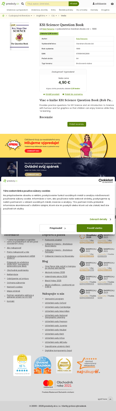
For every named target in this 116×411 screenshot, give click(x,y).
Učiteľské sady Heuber (55, 329)
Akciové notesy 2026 (55, 272)
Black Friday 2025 (53, 280)
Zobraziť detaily (98, 219)
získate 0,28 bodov (49, 33)
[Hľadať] (74, 3)
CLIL (53, 15)
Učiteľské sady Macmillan (57, 311)
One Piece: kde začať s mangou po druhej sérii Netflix (60, 267)
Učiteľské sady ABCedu (56, 342)
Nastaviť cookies (15, 286)
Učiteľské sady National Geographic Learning (56, 316)
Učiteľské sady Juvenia (56, 325)
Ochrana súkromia (16, 282)
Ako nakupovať (14, 247)
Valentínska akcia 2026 (56, 276)
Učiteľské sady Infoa (55, 338)
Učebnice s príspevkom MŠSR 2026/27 (21, 257)
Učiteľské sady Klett (54, 334)
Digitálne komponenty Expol (58, 350)
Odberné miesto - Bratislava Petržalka (58, 251)
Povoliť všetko (94, 228)
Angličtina (40, 15)
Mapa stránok (13, 291)
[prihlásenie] (99, 3)
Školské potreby (66, 10)
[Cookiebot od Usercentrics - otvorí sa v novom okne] (101, 181)
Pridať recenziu (76, 124)
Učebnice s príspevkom (17, 10)
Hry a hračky (81, 10)
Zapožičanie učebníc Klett (57, 346)
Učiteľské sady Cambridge (57, 307)
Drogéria (105, 10)
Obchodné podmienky (18, 270)
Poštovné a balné (53, 239)
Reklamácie (12, 274)
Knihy (53, 10)
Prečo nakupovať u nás (18, 252)
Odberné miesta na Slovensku (59, 256)
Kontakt (10, 301)
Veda (63, 15)
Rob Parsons (48, 29)
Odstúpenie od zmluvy (18, 278)
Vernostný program (54, 298)
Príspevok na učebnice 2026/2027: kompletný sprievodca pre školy (18, 264)
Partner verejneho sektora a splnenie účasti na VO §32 (20, 296)
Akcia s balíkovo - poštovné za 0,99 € (59, 285)
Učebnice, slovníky (39, 10)
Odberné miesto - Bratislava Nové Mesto (58, 245)
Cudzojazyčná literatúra (19, 15)
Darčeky (94, 10)
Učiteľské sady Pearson (56, 321)
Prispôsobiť (57, 228)
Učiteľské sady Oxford (55, 303)
